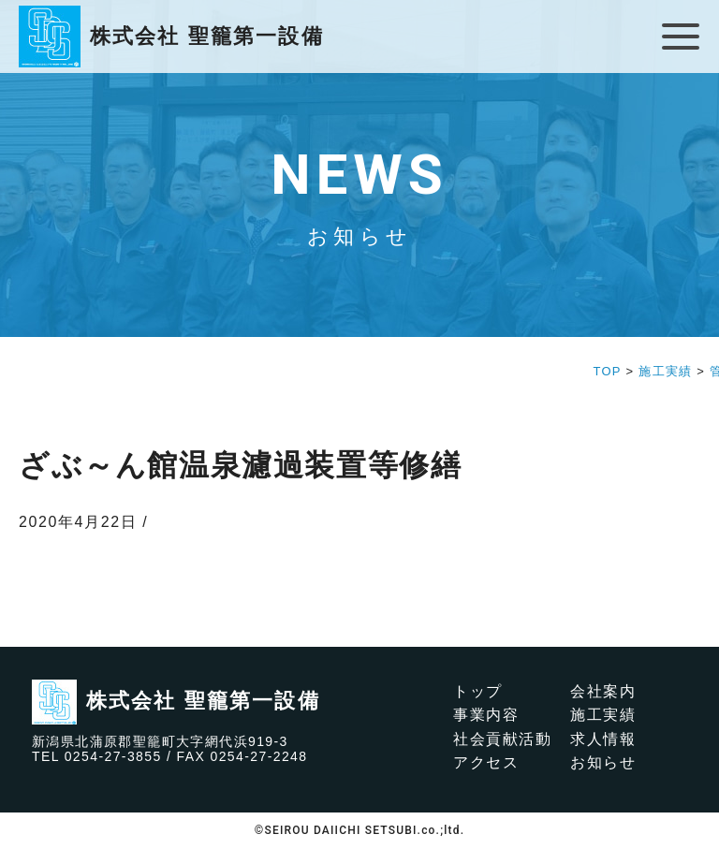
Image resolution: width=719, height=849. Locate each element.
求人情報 (603, 739)
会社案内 (603, 691)
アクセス (486, 762)
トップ (478, 691)
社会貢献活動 (502, 739)
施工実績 (603, 715)
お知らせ (603, 762)
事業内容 (486, 715)
